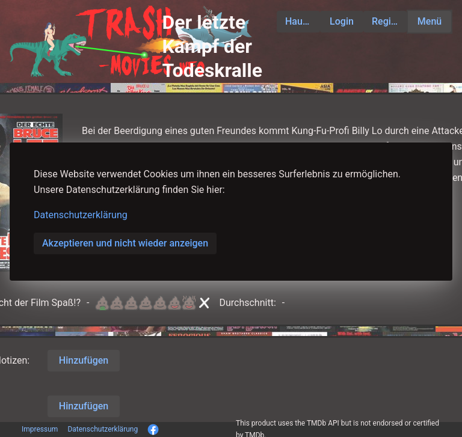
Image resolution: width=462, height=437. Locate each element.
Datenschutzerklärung (81, 215)
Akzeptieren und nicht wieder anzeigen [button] (125, 243)
